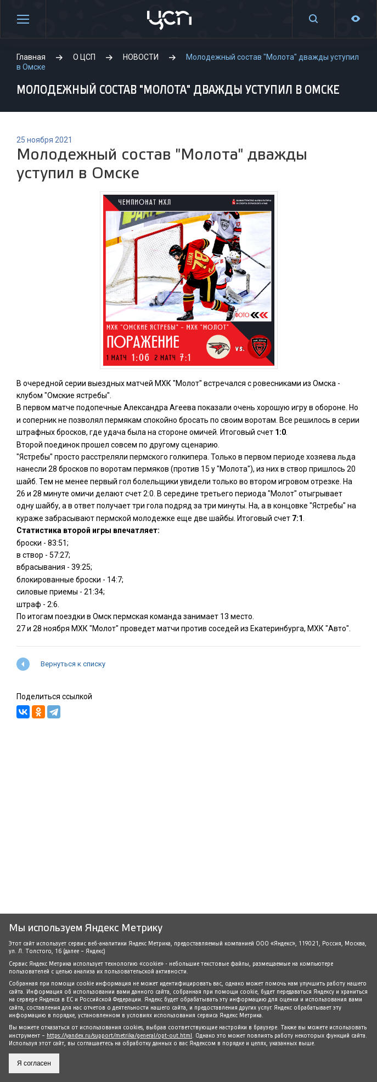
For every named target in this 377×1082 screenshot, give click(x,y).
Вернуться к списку (73, 664)
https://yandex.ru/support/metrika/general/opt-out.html (119, 1036)
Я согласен (34, 1063)
